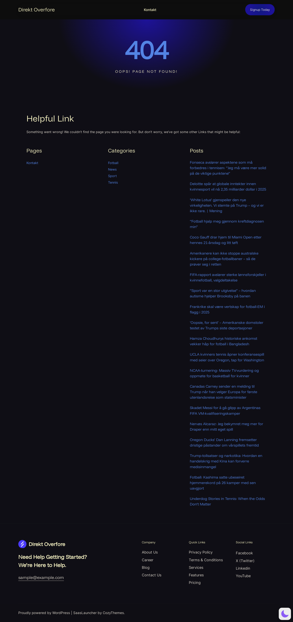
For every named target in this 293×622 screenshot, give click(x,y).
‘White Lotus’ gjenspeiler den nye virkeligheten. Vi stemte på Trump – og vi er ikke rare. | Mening (227, 205)
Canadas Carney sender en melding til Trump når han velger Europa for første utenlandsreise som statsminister (223, 392)
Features (196, 575)
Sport (112, 176)
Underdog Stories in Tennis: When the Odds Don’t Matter (227, 501)
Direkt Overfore (36, 9)
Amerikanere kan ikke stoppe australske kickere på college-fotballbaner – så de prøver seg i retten (224, 259)
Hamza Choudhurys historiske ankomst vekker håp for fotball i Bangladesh (223, 341)
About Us (150, 552)
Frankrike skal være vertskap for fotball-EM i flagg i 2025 (227, 309)
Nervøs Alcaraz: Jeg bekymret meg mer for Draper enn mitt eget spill (226, 426)
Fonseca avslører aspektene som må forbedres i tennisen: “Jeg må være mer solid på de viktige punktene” (228, 168)
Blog (146, 567)
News (112, 169)
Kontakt (150, 10)
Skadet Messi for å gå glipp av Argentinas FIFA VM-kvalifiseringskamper (225, 410)
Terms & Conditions (206, 560)
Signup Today (260, 10)
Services (196, 567)
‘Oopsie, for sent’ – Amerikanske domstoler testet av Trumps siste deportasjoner (226, 325)
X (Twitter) (245, 560)
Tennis (113, 182)
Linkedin (243, 568)
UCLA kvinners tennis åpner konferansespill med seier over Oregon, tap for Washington (227, 357)
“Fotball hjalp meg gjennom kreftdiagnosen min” (227, 224)
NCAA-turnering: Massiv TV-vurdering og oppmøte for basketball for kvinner (224, 373)
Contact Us (151, 575)
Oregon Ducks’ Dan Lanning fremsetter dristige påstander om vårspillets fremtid (224, 442)
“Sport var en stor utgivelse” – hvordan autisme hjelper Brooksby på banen (223, 293)
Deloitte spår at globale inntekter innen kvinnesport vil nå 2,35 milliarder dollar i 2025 (228, 186)
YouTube (243, 575)
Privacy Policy (201, 552)
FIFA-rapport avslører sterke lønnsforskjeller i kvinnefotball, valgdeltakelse (228, 277)
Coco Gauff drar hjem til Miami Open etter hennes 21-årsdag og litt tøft (225, 240)
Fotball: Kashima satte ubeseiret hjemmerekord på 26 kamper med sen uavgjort (223, 483)
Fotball (113, 163)
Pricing (195, 582)
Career (147, 560)
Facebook (244, 553)
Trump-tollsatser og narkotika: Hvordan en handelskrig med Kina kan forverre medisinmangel (226, 461)
